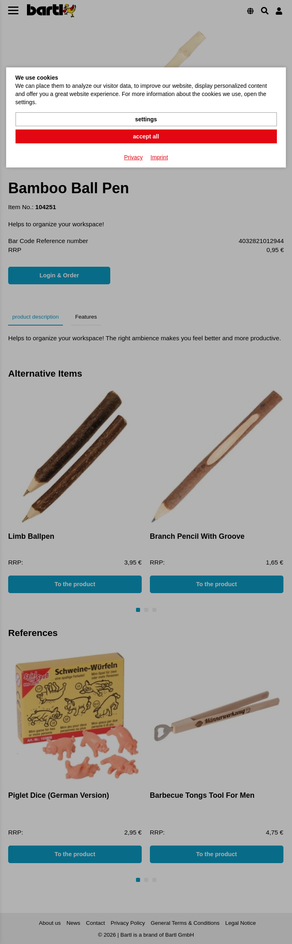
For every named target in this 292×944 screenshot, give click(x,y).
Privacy (133, 157)
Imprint (159, 157)
